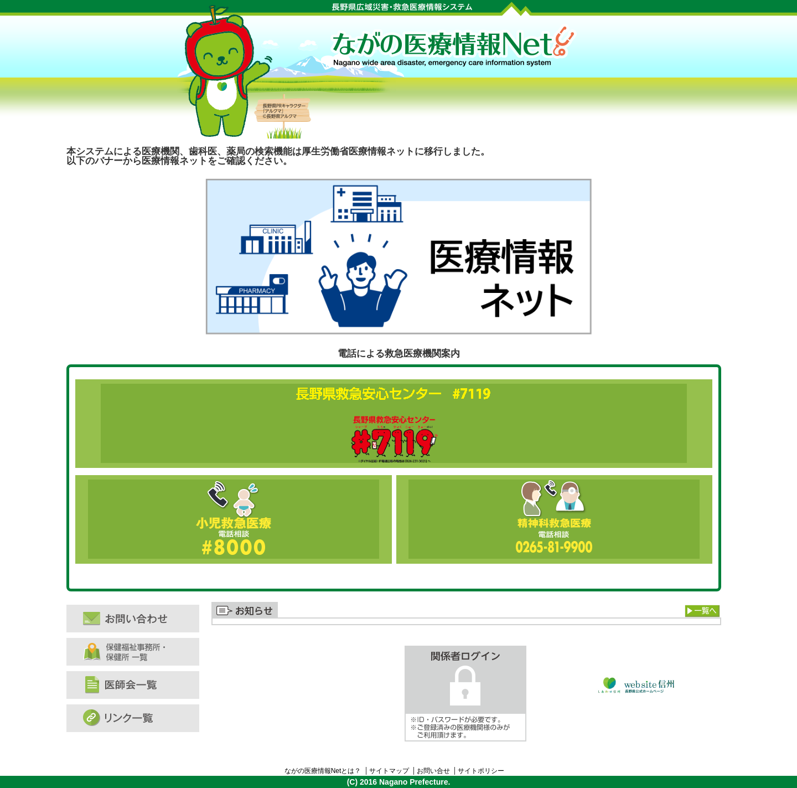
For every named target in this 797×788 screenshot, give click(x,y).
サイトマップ (389, 771)
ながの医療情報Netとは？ (322, 771)
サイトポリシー (481, 771)
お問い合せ (433, 771)
